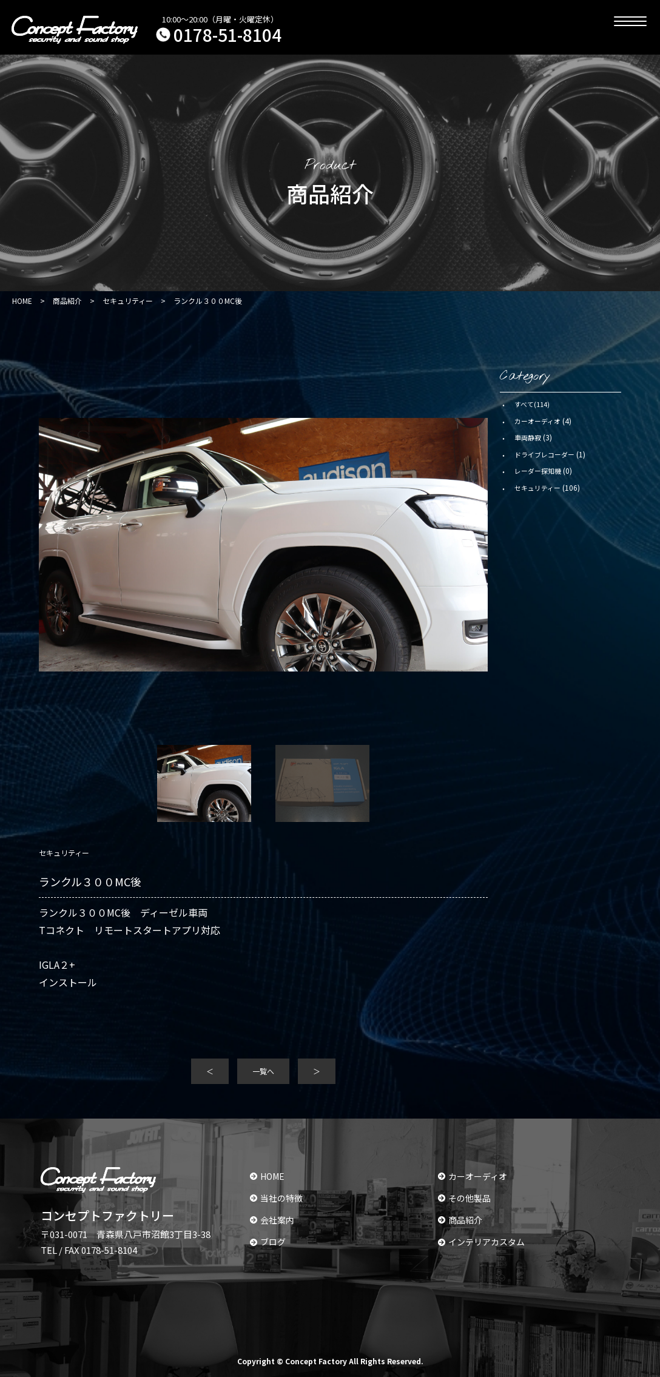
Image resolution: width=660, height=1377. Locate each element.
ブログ (268, 1242)
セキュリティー (537, 488)
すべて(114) (532, 404)
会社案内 (272, 1220)
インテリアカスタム (481, 1242)
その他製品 (464, 1198)
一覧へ (263, 1071)
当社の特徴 (276, 1198)
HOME (267, 1176)
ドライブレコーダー (544, 454)
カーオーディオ (537, 421)
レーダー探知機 (537, 471)
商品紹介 (460, 1220)
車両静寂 (527, 437)
